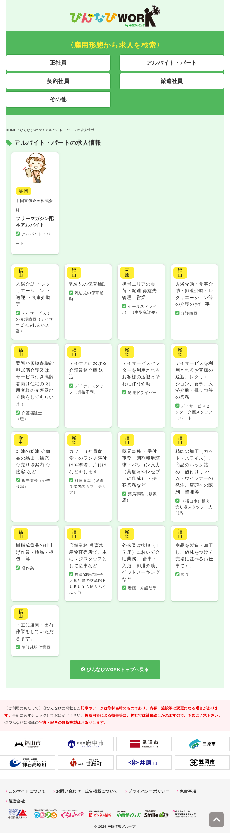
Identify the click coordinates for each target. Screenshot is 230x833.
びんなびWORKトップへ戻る (118, 667)
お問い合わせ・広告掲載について (87, 788)
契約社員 (58, 81)
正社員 (58, 63)
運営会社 (17, 798)
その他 (58, 99)
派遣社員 (172, 81)
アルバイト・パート (171, 63)
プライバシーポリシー (149, 788)
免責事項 (188, 788)
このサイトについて (27, 788)
